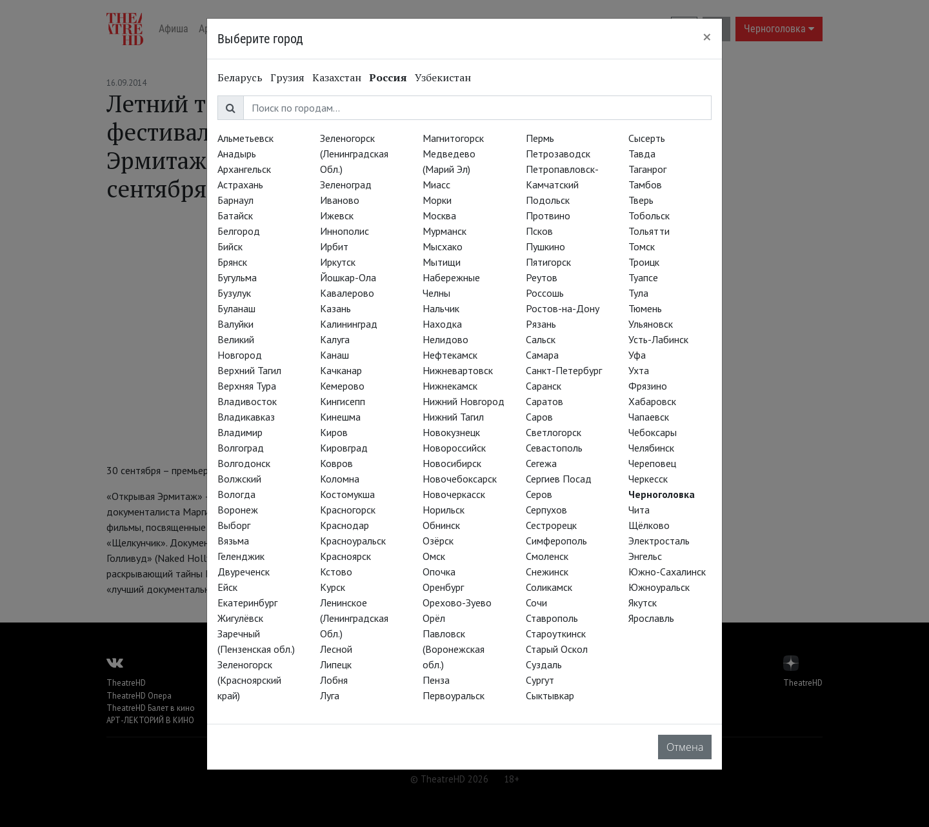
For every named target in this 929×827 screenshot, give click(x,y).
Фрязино (647, 385)
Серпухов (546, 509)
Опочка (439, 571)
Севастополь (554, 447)
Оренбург (443, 587)
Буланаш (236, 308)
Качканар (341, 370)
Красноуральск (353, 540)
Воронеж (237, 509)
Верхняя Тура (246, 385)
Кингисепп (342, 401)
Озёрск (438, 540)
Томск (641, 246)
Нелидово (445, 339)
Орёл (434, 618)
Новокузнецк (451, 432)
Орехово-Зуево (457, 602)
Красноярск (345, 556)
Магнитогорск (453, 138)
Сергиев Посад (559, 478)
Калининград (348, 323)
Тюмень (645, 308)
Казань (335, 308)
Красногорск (347, 509)
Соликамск (549, 587)
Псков (539, 230)
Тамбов (645, 184)
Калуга (335, 339)
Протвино (548, 215)
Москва (439, 215)
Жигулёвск (240, 618)
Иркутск (337, 261)
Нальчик (441, 308)
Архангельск (244, 169)
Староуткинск (556, 633)
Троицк (643, 261)
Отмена (684, 747)
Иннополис (344, 230)
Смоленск (547, 556)
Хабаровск (652, 401)
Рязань (541, 323)
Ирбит (334, 246)
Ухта (638, 370)
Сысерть (646, 138)
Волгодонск (243, 463)
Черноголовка (661, 494)
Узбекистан (443, 77)
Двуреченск (243, 571)
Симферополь (556, 540)
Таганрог (647, 169)
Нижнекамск (450, 385)
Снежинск (547, 571)
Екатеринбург (247, 602)
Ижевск (337, 215)
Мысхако (443, 246)
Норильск (443, 509)
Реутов (541, 277)
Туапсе (643, 277)
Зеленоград (346, 184)
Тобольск (649, 215)
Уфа (637, 354)
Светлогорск (553, 432)
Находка (442, 323)
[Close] (707, 37)
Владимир (240, 432)
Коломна (339, 478)
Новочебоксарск (460, 478)
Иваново (339, 200)
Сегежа (541, 463)
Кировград (344, 447)
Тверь (641, 200)
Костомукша (347, 494)
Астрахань (240, 184)
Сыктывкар (550, 695)
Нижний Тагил (453, 416)
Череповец (652, 463)
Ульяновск (650, 323)
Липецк (336, 664)
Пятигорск (548, 261)
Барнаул (235, 200)
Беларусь (240, 77)
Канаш (334, 354)
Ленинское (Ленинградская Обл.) (354, 618)
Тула (638, 292)
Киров (334, 432)
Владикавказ (246, 416)
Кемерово (342, 385)
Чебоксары (652, 432)
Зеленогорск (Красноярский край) (249, 680)
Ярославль (651, 618)
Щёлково (649, 525)
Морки (437, 200)
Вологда (236, 494)
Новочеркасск (454, 494)
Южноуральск (659, 587)
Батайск (235, 215)
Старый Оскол (557, 649)
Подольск (548, 200)
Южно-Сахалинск (667, 571)
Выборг (233, 525)
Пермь (540, 138)
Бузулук (234, 292)
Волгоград (240, 447)
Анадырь (236, 153)
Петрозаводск (558, 153)
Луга (329, 695)
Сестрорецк (551, 525)
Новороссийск (454, 447)
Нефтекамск (450, 354)
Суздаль (544, 664)
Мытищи (442, 261)
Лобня (334, 679)
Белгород (238, 230)
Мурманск (444, 230)
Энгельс (645, 556)
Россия (388, 77)
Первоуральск (453, 695)
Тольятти (649, 230)
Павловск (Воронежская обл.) (453, 649)
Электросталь (659, 540)
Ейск (227, 587)
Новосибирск (452, 463)
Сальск (540, 339)
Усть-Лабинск (658, 339)
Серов (539, 494)
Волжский (239, 478)
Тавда (641, 153)
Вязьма (233, 540)
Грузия (287, 77)
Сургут (540, 679)
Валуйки (235, 323)
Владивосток (247, 401)
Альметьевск (245, 138)
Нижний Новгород (463, 401)
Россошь (545, 292)
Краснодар (344, 525)
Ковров (336, 463)
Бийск (230, 246)
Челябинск (651, 447)
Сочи (536, 602)
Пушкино (545, 246)
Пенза (436, 679)
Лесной (336, 649)
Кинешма (340, 416)
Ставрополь (552, 618)
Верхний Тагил (249, 370)
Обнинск (441, 525)
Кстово (336, 571)
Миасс (436, 184)
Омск (434, 556)
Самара (542, 354)
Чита (639, 509)
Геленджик (241, 556)
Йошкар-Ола (348, 277)
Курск (332, 587)
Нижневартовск (458, 370)
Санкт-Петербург (564, 370)
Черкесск (648, 478)
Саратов (544, 401)
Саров (539, 416)
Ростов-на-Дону (562, 308)
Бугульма (237, 277)
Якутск (642, 602)
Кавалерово (347, 292)
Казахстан (336, 77)
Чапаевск (648, 416)
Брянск (232, 261)
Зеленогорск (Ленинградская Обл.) (354, 153)
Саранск (543, 385)
